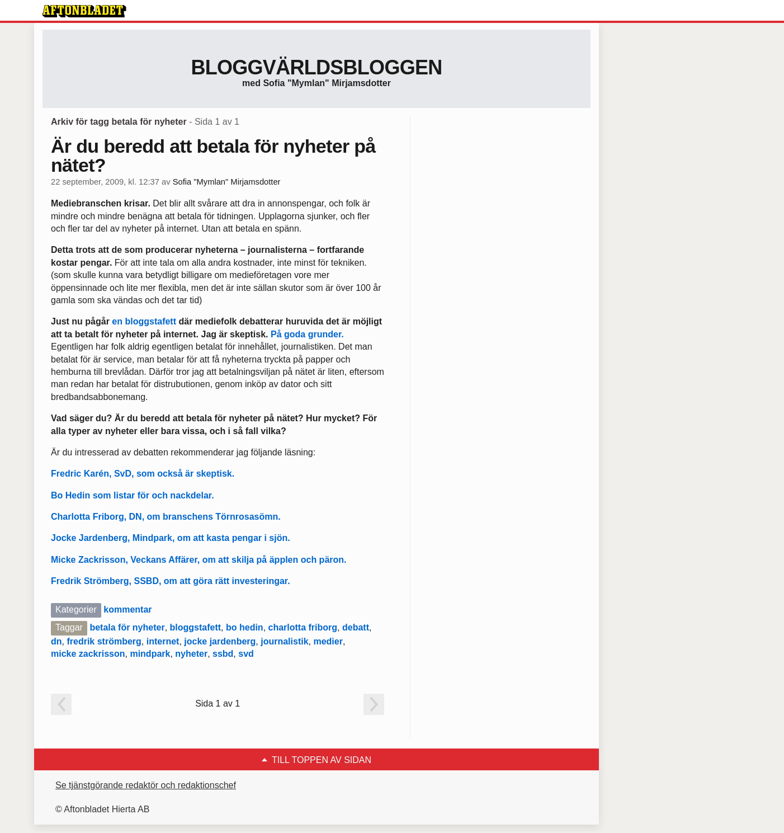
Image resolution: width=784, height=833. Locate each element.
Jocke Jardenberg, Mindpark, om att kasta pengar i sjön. (170, 538)
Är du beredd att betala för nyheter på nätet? (213, 155)
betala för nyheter (126, 627)
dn (56, 641)
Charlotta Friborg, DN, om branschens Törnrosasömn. (166, 516)
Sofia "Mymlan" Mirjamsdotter (227, 181)
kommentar (127, 609)
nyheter (191, 653)
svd (246, 653)
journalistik (284, 641)
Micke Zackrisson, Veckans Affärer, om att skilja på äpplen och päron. (199, 559)
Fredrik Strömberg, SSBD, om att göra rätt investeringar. (170, 581)
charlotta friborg (303, 627)
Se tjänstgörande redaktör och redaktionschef (145, 785)
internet (163, 641)
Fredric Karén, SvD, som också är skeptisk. (142, 473)
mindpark (150, 653)
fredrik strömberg (104, 641)
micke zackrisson (88, 653)
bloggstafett (195, 627)
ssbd (222, 653)
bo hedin (244, 627)
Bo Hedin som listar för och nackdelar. (132, 495)
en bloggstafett (143, 321)
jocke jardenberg (220, 641)
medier (327, 641)
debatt (355, 627)
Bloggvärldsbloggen (316, 67)
